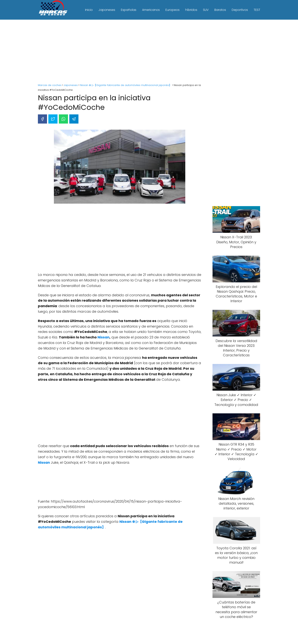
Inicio (89, 10)
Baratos (220, 10)
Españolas (128, 10)
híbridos (191, 10)
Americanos (151, 10)
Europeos (172, 10)
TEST (257, 10)
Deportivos (240, 10)
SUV (206, 10)
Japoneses (106, 10)
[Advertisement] (149, 52)
